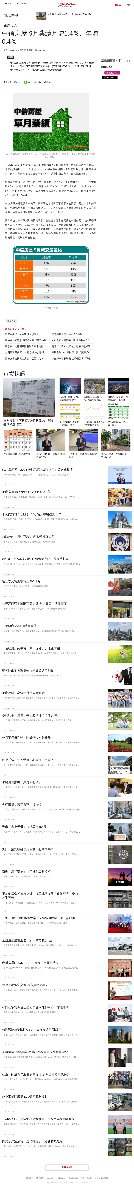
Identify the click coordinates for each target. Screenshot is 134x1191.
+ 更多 (127, 63)
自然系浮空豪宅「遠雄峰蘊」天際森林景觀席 (32, 1138)
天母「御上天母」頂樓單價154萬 (24, 823)
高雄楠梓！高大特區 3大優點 (67, 331)
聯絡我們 (30, 1175)
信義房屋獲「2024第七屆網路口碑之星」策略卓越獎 (37, 466)
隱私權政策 (73, 1175)
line (27, 84)
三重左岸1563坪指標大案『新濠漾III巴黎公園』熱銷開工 (82, 349)
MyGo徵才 (51, 1175)
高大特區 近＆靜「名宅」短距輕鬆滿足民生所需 (94, 397)
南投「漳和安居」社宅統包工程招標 (26, 868)
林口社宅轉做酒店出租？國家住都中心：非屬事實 (35, 1004)
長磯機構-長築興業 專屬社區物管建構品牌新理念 (35, 1049)
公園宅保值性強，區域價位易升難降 (26, 734)
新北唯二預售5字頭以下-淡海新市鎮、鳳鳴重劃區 (35, 556)
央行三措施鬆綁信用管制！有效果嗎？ (28, 846)
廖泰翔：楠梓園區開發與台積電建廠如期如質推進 (31, 343)
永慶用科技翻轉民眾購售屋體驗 (23, 690)
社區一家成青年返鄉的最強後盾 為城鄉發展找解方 (36, 1071)
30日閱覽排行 (111, 62)
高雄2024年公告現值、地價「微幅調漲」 (73, 343)
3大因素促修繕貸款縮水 (17, 451)
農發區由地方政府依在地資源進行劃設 (28, 667)
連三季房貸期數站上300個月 (21, 578)
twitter (38, 84)
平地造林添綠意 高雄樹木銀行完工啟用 (25, 337)
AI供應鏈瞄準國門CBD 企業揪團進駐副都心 (31, 1026)
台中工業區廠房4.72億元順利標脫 (25, 1093)
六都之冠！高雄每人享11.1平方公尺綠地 (73, 337)
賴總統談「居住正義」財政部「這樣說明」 (31, 712)
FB (16, 84)
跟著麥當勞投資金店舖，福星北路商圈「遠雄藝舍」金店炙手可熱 (39, 355)
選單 (10, 5)
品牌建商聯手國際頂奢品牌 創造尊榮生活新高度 (34, 600)
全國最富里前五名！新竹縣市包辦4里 (25, 349)
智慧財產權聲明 (101, 1175)
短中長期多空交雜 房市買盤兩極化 (25, 982)
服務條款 (62, 1175)
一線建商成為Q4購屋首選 (19, 623)
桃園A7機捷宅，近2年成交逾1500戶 (72, 14)
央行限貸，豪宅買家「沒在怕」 (23, 801)
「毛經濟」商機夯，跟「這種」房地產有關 (31, 645)
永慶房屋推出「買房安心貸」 (22, 779)
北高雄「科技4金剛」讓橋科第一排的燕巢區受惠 (70, 397)
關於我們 (40, 1175)
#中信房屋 (11, 318)
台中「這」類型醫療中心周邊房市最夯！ (29, 756)
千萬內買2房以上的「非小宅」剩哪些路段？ (32, 511)
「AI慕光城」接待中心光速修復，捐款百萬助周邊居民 (38, 1116)
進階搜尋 (24, 5)
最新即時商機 (106, 69)
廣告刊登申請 (86, 1175)
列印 (47, 84)
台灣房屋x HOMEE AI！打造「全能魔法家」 (32, 959)
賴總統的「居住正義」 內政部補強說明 (28, 533)
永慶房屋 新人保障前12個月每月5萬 (26, 489)
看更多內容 (67, 1164)
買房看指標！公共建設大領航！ (22, 331)
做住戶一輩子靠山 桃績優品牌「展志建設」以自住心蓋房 (82, 355)
